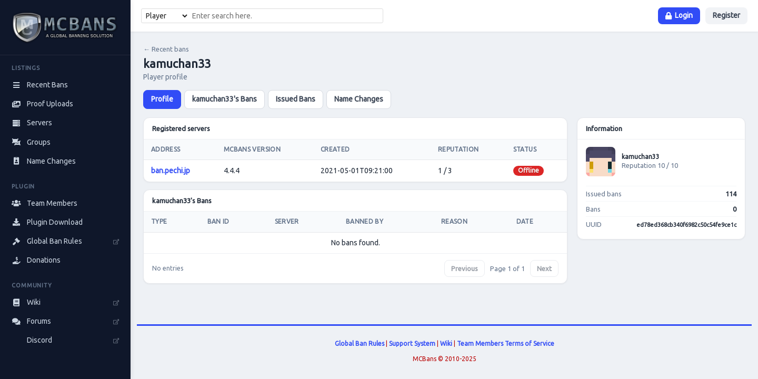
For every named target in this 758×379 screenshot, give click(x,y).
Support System (412, 343)
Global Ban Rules (359, 343)
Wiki (446, 343)
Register (726, 15)
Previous (464, 268)
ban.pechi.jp (170, 170)
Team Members (480, 343)
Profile (162, 99)
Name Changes (358, 99)
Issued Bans (295, 99)
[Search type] (165, 16)
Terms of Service (529, 343)
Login (679, 15)
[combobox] (286, 15)
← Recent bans (166, 49)
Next (544, 268)
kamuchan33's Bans (224, 99)
